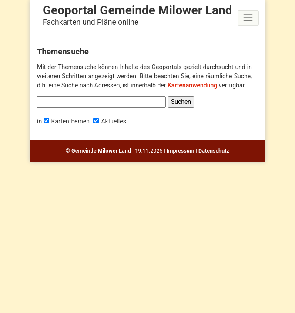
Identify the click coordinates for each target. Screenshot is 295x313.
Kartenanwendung (192, 85)
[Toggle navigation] (248, 18)
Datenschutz (213, 150)
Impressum (180, 150)
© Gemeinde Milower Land (98, 150)
